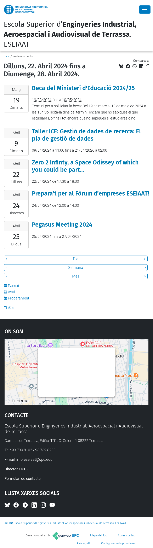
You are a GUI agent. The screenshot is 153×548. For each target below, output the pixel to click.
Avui (11, 292)
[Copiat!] (147, 66)
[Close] (145, 9)
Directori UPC (16, 469)
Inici (6, 56)
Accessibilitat (126, 535)
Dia (75, 259)
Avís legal (83, 543)
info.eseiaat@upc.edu (34, 459)
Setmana (75, 267)
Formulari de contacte (23, 478)
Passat (13, 286)
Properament (18, 298)
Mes (75, 276)
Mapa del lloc (98, 535)
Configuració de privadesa (118, 543)
